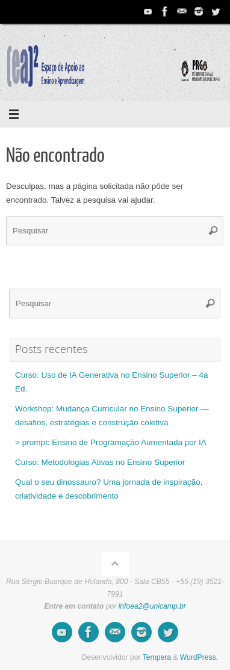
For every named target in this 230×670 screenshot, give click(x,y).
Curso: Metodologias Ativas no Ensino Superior (100, 462)
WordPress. (199, 657)
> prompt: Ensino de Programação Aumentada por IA (111, 442)
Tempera (157, 657)
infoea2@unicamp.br (152, 606)
